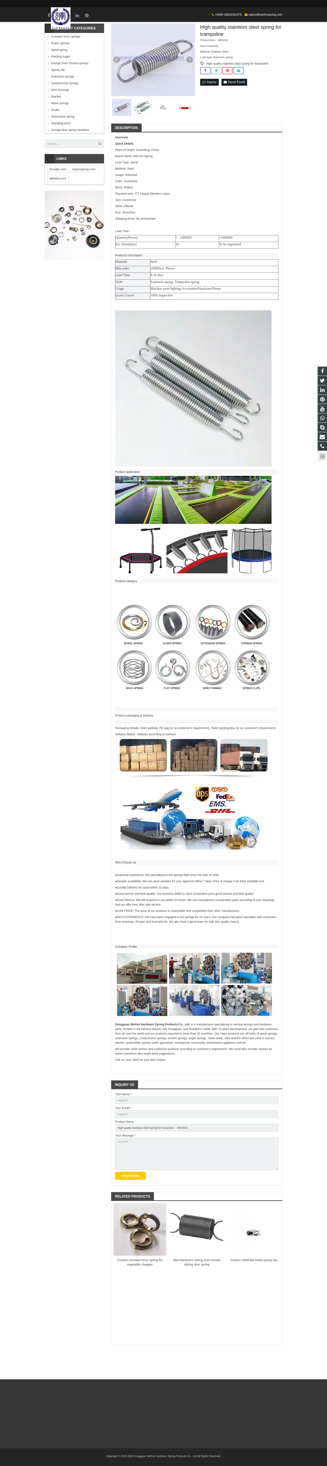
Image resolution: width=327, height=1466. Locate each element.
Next (189, 81)
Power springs (60, 65)
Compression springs (65, 105)
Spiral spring (59, 71)
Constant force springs (65, 58)
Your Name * (123, 1116)
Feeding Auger (60, 78)
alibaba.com (57, 200)
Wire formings (60, 111)
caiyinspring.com (84, 191)
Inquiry (209, 104)
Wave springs (60, 125)
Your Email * (123, 1130)
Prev (116, 81)
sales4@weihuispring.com (215, 3)
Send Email (234, 104)
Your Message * (125, 1159)
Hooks (55, 131)
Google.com (57, 191)
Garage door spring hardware (70, 151)
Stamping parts (61, 145)
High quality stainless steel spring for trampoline (237, 85)
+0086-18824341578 (177, 3)
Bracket (56, 118)
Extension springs (62, 98)
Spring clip (58, 91)
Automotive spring (62, 138)
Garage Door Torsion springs (69, 85)
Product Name (124, 1145)
